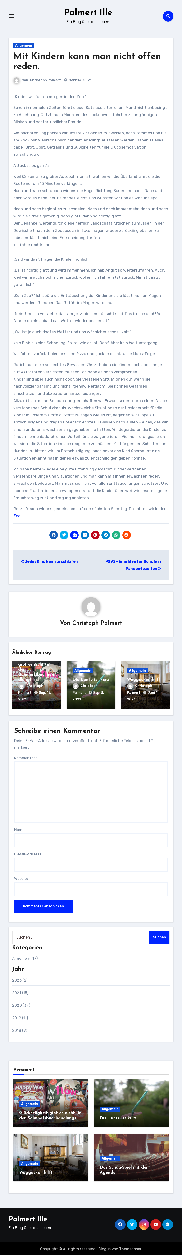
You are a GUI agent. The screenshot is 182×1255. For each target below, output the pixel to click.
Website (21, 877)
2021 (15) (20, 991)
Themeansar (130, 1248)
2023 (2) (20, 979)
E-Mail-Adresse (27, 853)
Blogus (104, 1248)
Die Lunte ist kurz (91, 680)
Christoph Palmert (45, 80)
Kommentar (25, 757)
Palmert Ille (88, 13)
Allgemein (23, 45)
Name (19, 829)
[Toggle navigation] (11, 16)
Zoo (17, 515)
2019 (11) (20, 1017)
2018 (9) (19, 1029)
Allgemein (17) (25, 957)
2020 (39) (21, 1004)
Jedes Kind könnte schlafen (49, 561)
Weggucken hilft (143, 680)
